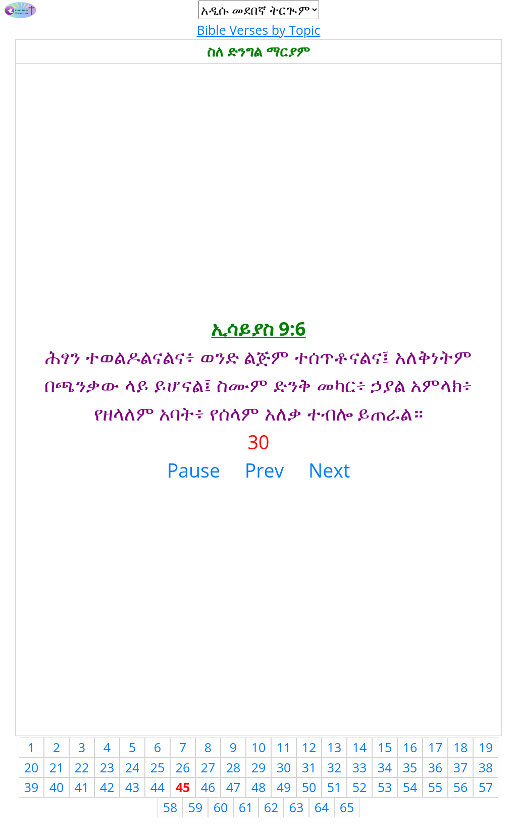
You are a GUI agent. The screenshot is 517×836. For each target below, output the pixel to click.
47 (233, 787)
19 (486, 747)
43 (132, 787)
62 (271, 807)
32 (334, 767)
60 (221, 807)
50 (309, 787)
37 (460, 767)
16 (410, 747)
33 (359, 767)
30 (284, 767)
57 (486, 787)
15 (385, 747)
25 (157, 767)
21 (56, 767)
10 (258, 747)
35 (410, 767)
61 (246, 807)
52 (359, 787)
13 (334, 747)
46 (208, 787)
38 (486, 767)
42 (107, 787)
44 (157, 787)
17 (435, 747)
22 (82, 767)
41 (82, 787)
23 (107, 767)
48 (258, 787)
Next (329, 470)
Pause (193, 470)
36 (435, 767)
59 (195, 807)
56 (460, 787)
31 (309, 767)
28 (233, 767)
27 (208, 767)
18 (460, 747)
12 (309, 747)
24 (132, 767)
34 (385, 767)
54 (410, 787)
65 (347, 807)
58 (170, 807)
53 (385, 787)
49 (284, 787)
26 (183, 767)
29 (258, 767)
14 (359, 747)
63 (296, 807)
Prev (264, 470)
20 (31, 767)
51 (334, 787)
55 (435, 787)
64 (322, 807)
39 (31, 787)
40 (56, 787)
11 (284, 747)
